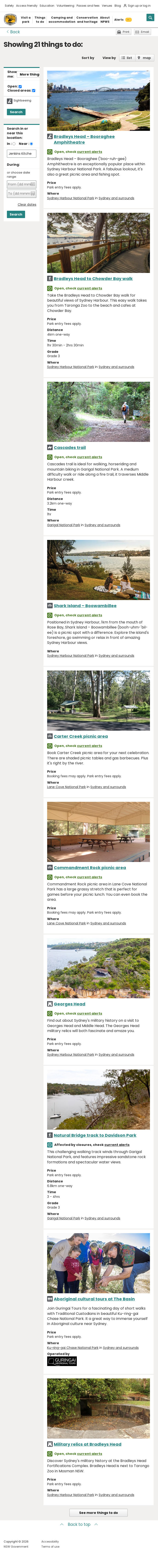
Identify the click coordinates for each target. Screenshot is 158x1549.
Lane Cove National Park (66, 787)
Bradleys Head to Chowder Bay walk (93, 278)
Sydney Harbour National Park (70, 198)
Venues (107, 6)
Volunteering (65, 6)
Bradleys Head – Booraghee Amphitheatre (84, 139)
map (147, 58)
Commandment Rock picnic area (90, 867)
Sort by (88, 58)
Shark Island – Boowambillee (85, 606)
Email (145, 32)
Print (126, 32)
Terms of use (50, 1547)
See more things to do (98, 1512)
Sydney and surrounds (116, 198)
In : (9, 143)
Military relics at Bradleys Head (87, 1444)
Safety (9, 6)
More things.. (31, 74)
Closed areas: (21, 91)
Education (47, 6)
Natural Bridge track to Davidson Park (95, 1135)
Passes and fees (88, 6)
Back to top (79, 1524)
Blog (118, 6)
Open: (14, 86)
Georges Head (69, 1004)
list (129, 58)
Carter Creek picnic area (81, 736)
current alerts (89, 151)
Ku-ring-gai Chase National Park (72, 1347)
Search (16, 112)
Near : (24, 143)
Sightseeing (22, 100)
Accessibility (50, 1541)
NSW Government (16, 1547)
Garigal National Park (63, 525)
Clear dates (27, 204)
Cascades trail (70, 447)
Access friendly (26, 6)
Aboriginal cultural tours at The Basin (94, 1299)
